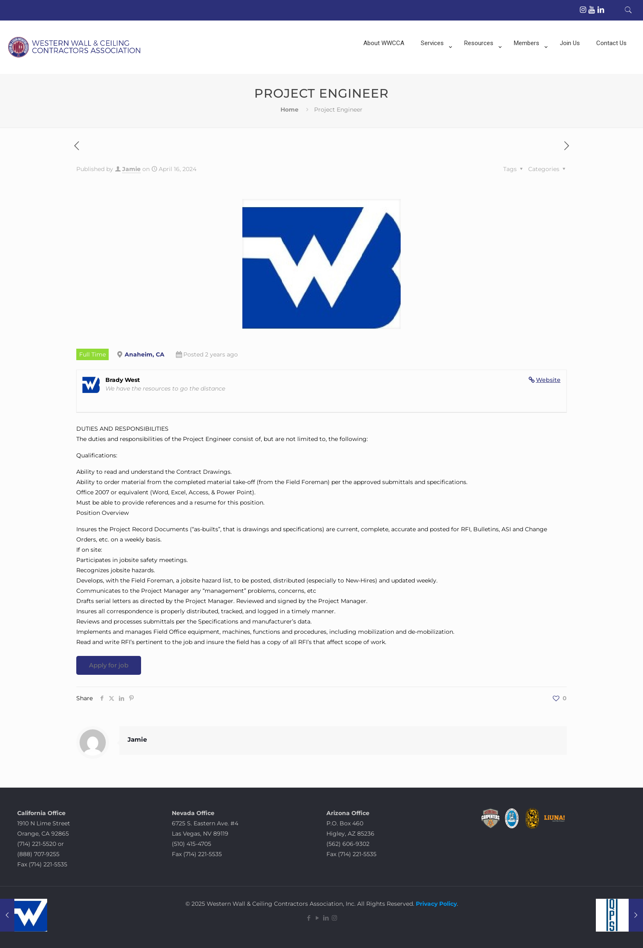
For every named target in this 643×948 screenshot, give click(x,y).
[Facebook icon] (309, 918)
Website (548, 380)
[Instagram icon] (334, 918)
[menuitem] (434, 70)
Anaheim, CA (144, 354)
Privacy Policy (435, 903)
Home (289, 109)
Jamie (131, 169)
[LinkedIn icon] (326, 918)
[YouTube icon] (317, 918)
